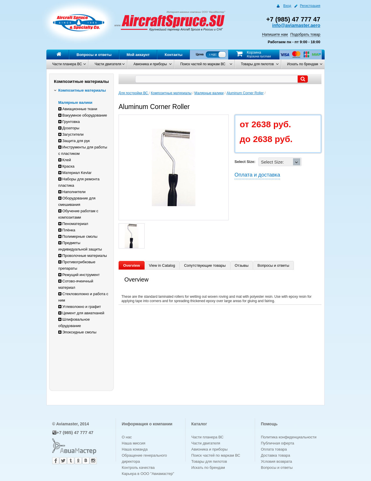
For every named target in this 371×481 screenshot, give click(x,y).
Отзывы (242, 265)
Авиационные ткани (77, 109)
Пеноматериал (73, 224)
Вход (287, 6)
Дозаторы (68, 128)
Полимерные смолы (77, 236)
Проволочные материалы (82, 255)
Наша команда (135, 449)
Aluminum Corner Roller (244, 93)
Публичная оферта (277, 443)
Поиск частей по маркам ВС (202, 64)
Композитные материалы (80, 90)
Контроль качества (138, 467)
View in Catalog (162, 265)
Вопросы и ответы (94, 54)
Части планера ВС (67, 64)
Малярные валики (75, 102)
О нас (127, 437)
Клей (64, 160)
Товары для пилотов (257, 64)
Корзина (254, 52)
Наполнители (72, 192)
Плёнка (66, 230)
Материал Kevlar (75, 172)
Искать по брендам (302, 64)
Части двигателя (107, 64)
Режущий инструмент (79, 275)
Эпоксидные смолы (77, 332)
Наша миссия (133, 443)
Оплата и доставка (257, 175)
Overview (131, 265)
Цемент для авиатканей (81, 313)
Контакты (173, 54)
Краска (66, 166)
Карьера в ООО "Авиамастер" (148, 473)
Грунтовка (69, 121)
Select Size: (244, 161)
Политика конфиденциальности (289, 437)
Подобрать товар (305, 34)
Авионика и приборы (150, 64)
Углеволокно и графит (79, 306)
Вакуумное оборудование (82, 115)
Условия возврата (276, 461)
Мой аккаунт (138, 54)
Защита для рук (74, 141)
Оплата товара (274, 449)
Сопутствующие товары (205, 265)
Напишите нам (275, 34)
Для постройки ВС (134, 93)
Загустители (70, 134)
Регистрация (310, 6)
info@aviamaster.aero (296, 25)
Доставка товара (275, 455)
